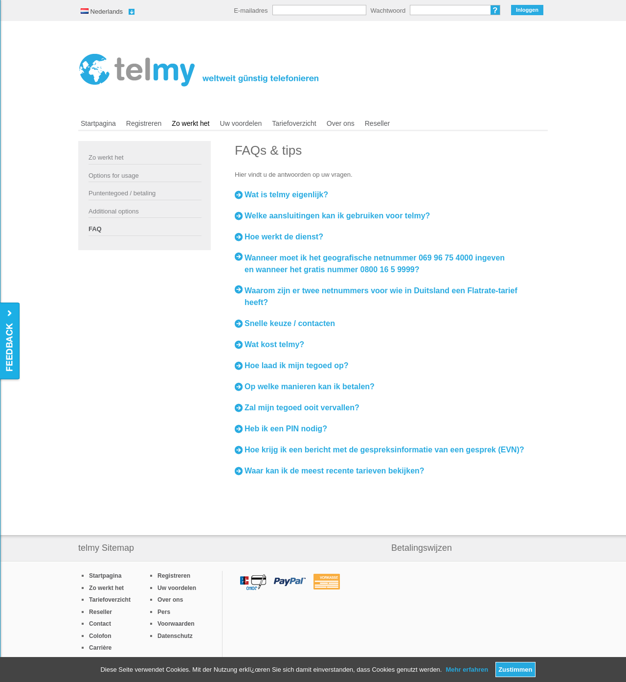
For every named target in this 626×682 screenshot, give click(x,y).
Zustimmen (515, 669)
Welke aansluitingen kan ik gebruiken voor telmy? (337, 216)
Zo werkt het (190, 123)
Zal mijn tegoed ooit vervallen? (302, 407)
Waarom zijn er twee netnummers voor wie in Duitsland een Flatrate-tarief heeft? (381, 296)
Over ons (341, 123)
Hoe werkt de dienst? (284, 237)
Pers (163, 612)
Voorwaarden (176, 623)
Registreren (144, 123)
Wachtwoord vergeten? (495, 10)
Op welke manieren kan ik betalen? (310, 386)
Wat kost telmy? (274, 344)
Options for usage (114, 175)
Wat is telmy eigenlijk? (286, 194)
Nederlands (102, 11)
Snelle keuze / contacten (290, 323)
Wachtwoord (388, 10)
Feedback (10, 341)
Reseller (377, 123)
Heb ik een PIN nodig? (286, 428)
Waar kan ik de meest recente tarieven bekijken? (335, 471)
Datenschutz (175, 636)
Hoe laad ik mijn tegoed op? (296, 365)
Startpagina (98, 123)
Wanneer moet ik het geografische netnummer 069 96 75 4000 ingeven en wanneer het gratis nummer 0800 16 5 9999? (375, 264)
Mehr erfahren (467, 669)
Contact (100, 623)
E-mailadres (251, 10)
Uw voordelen (241, 123)
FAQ (95, 229)
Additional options (114, 211)
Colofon (100, 636)
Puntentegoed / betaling (122, 193)
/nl (198, 70)
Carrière (100, 647)
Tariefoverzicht (294, 123)
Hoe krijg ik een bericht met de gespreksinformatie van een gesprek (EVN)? (384, 450)
